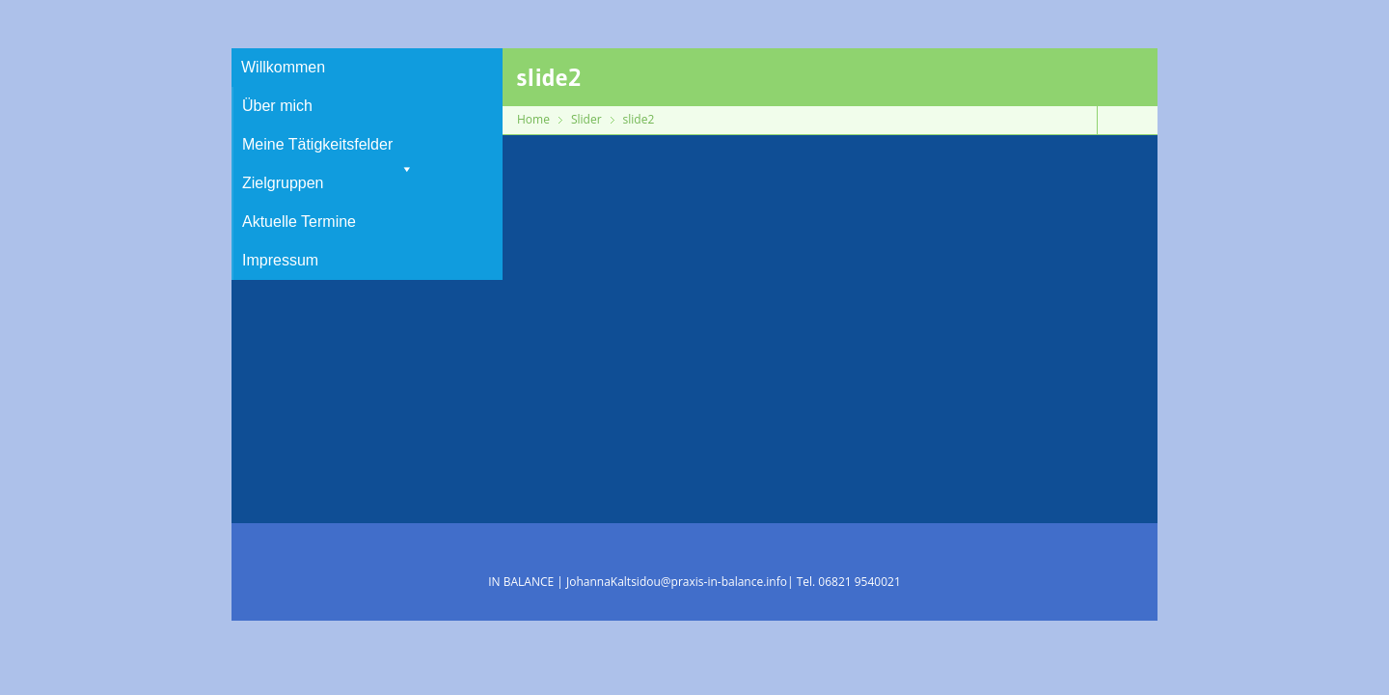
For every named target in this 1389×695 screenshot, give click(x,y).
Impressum (280, 260)
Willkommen (283, 67)
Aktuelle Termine (299, 221)
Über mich (277, 105)
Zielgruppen (283, 183)
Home (533, 119)
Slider (586, 119)
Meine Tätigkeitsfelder (328, 150)
